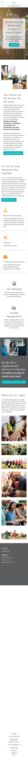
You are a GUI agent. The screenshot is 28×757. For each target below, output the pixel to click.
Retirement (14, 750)
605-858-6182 (15, 736)
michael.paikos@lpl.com (14, 744)
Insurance (14, 754)
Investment (14, 752)
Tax (14, 755)
